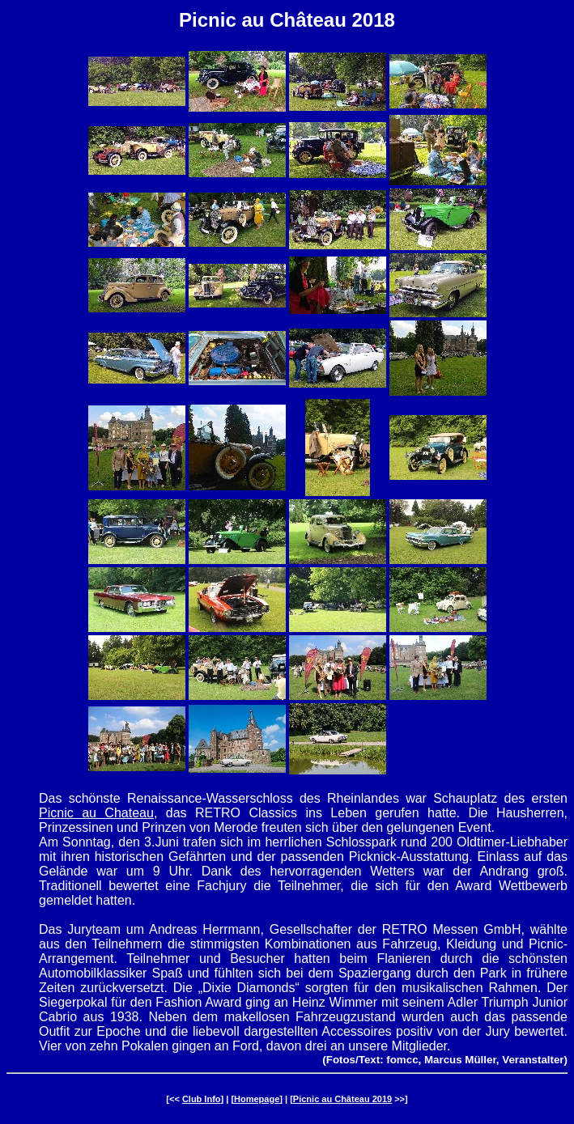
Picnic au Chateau (96, 813)
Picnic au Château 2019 (342, 1099)
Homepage (256, 1099)
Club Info (201, 1099)
